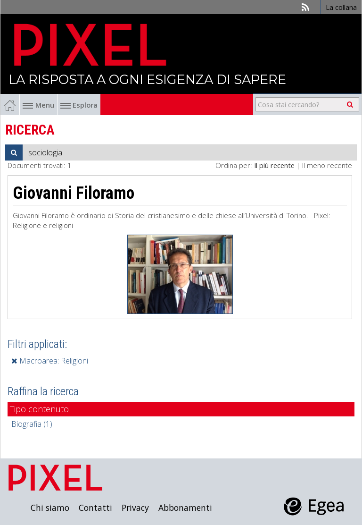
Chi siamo (50, 507)
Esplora (79, 105)
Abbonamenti (185, 507)
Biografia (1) (31, 424)
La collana (341, 7)
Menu (38, 105)
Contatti (95, 507)
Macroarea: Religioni (49, 361)
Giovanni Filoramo (73, 193)
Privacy (135, 507)
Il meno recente (327, 165)
